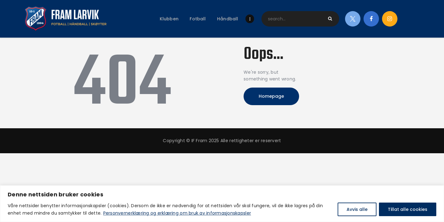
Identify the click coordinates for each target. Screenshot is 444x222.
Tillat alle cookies (407, 209)
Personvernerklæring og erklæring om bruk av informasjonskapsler (177, 213)
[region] (222, 203)
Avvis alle (357, 209)
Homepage (271, 96)
